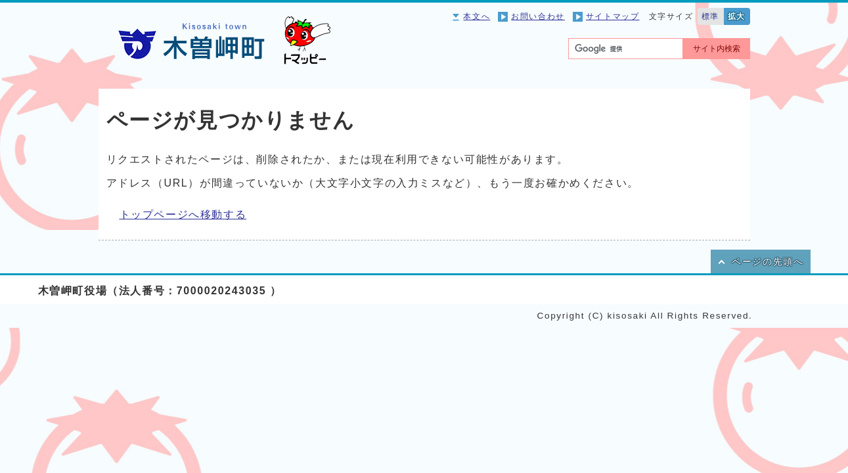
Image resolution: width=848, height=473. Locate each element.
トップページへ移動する (183, 214)
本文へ (476, 16)
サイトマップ (613, 16)
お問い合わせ (538, 16)
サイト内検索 (716, 48)
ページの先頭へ (767, 262)
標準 (710, 16)
